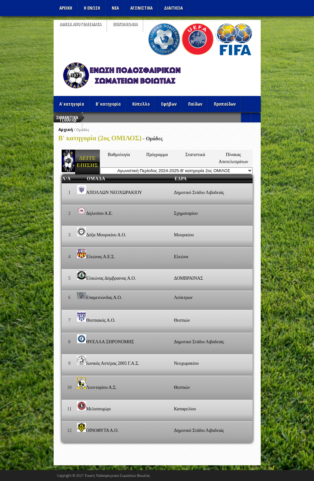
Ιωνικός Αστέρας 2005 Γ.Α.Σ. (112, 363)
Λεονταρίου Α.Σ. (101, 387)
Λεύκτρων (183, 297)
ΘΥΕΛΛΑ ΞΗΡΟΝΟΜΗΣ (110, 341)
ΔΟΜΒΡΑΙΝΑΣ (188, 278)
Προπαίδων (225, 104)
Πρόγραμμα (157, 154)
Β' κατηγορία (108, 104)
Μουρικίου (184, 234)
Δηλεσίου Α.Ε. (99, 213)
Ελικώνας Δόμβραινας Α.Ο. (111, 278)
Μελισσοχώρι (98, 409)
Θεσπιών (182, 320)
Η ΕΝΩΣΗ (92, 8)
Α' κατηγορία (71, 104)
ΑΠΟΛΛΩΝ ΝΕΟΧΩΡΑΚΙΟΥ (114, 192)
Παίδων (195, 104)
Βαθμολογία (119, 154)
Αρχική (65, 129)
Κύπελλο (141, 104)
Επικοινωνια (125, 24)
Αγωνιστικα (141, 8)
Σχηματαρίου (186, 213)
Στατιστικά (195, 154)
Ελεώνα (181, 256)
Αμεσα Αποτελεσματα (80, 24)
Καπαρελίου (185, 409)
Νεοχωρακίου (186, 363)
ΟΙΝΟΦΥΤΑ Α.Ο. (102, 430)
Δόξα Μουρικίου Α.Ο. (106, 234)
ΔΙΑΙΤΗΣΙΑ (173, 8)
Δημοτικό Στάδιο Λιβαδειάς (199, 192)
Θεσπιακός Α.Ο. (100, 320)
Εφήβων (169, 104)
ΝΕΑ (115, 8)
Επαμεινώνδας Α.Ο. (104, 297)
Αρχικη (65, 8)
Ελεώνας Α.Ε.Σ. (100, 256)
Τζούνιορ (67, 120)
